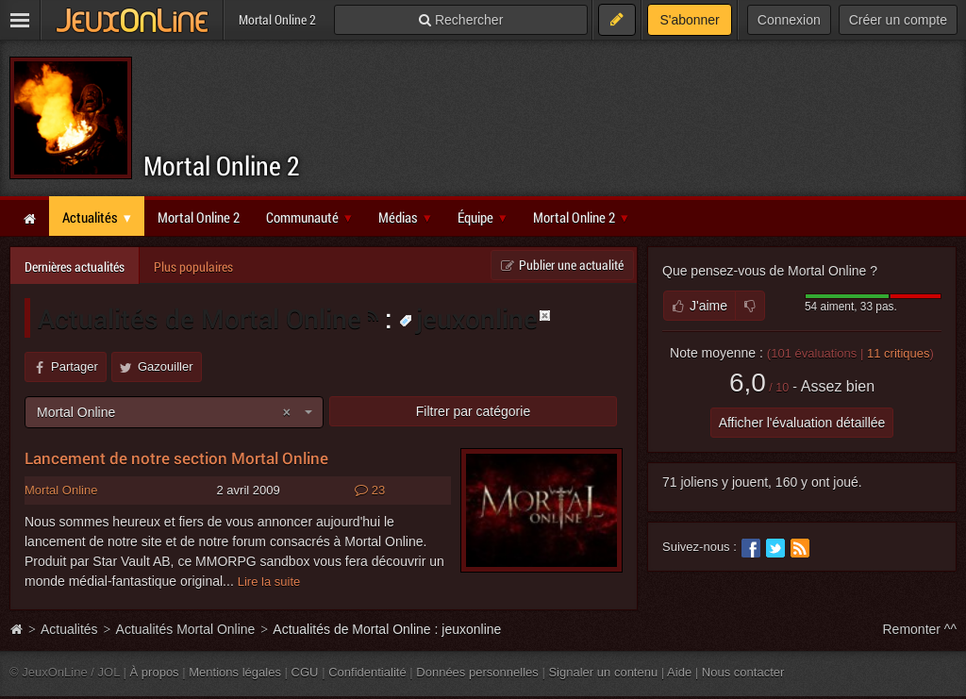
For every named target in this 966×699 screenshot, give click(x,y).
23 (370, 490)
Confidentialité (367, 672)
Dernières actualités (75, 266)
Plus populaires (193, 266)
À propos (154, 672)
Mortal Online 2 (221, 165)
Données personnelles (477, 672)
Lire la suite (269, 581)
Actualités (69, 629)
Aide (679, 672)
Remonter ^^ (920, 629)
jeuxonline (468, 318)
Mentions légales (235, 672)
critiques (898, 353)
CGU (305, 672)
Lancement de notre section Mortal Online (176, 458)
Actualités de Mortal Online (199, 318)
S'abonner (689, 19)
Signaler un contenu (603, 672)
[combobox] (174, 412)
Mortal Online (61, 490)
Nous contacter (743, 672)
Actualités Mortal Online (186, 629)
